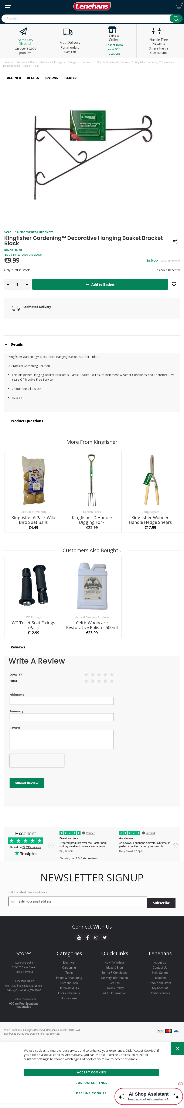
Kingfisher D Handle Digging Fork (92, 542)
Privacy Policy (114, 996)
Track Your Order (160, 991)
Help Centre (160, 981)
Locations (159, 986)
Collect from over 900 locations (114, 49)
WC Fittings (33, 640)
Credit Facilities (160, 1001)
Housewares (69, 1006)
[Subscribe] (161, 911)
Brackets (87, 62)
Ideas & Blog (114, 975)
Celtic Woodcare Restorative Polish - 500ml (92, 647)
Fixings (72, 62)
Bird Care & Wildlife (33, 534)
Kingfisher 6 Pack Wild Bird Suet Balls (33, 542)
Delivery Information (114, 986)
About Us (160, 970)
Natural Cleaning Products (92, 640)
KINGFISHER (13, 273)
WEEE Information (115, 1001)
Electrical (69, 970)
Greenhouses (69, 991)
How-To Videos (115, 970)
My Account (160, 996)
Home (6, 62)
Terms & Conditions (114, 981)
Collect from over (24, 1007)
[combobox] (92, 19)
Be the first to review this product (23, 277)
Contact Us (160, 975)
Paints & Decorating (69, 986)
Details (17, 366)
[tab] (92, 367)
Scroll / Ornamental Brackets (113, 62)
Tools (69, 981)
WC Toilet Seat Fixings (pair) (33, 647)
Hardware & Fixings (51, 62)
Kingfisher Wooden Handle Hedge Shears (150, 542)
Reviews (18, 669)
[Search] (176, 19)
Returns (114, 991)
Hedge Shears (150, 534)
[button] (8, 307)
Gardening (69, 975)
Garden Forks (92, 534)
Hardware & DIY (25, 62)
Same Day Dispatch (25, 42)
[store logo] (92, 6)
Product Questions (27, 443)
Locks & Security (69, 1001)
